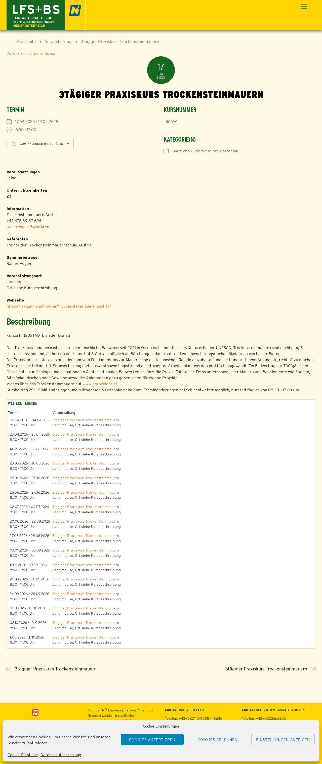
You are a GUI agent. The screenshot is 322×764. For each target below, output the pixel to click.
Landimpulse (18, 281)
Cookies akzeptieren (152, 740)
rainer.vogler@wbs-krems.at (32, 226)
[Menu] (304, 7)
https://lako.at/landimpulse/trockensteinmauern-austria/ (59, 306)
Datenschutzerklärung (61, 754)
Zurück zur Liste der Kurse (31, 53)
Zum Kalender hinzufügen (37, 143)
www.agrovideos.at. (100, 383)
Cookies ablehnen (218, 740)
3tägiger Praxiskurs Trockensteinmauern (85, 420)
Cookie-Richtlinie (23, 754)
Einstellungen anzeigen (283, 740)
